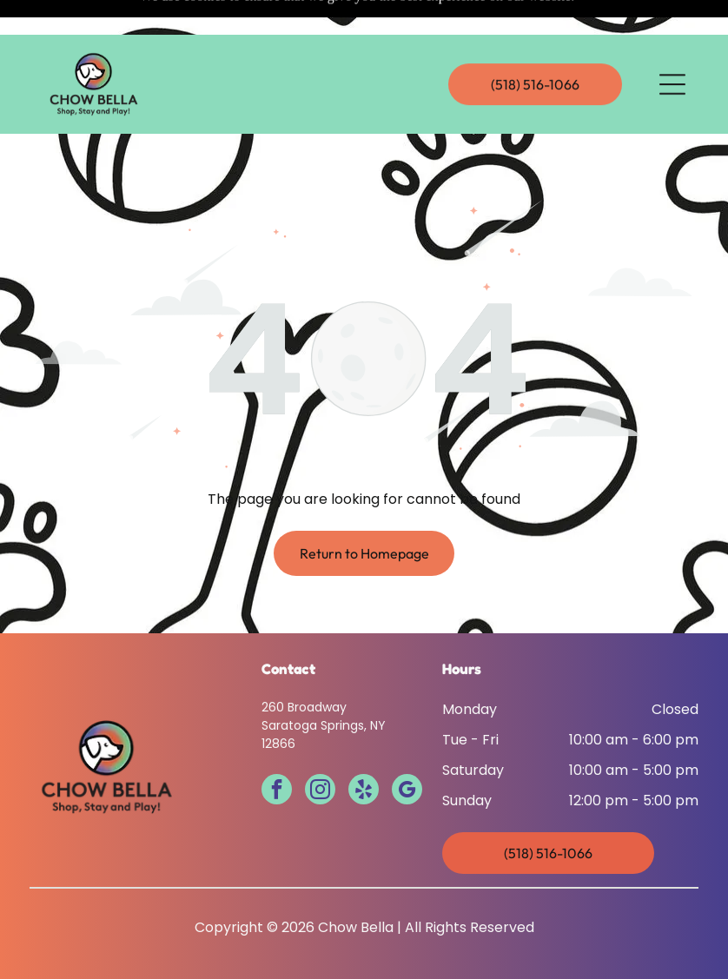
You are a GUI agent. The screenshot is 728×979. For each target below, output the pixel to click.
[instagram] (320, 748)
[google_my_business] (407, 748)
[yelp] (363, 748)
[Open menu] (672, 49)
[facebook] (276, 748)
